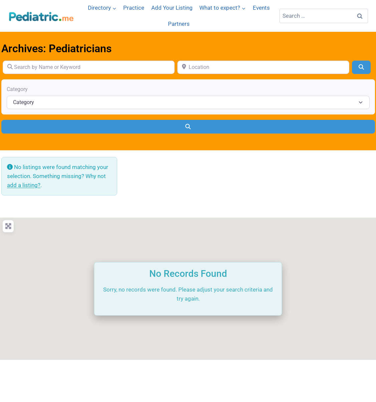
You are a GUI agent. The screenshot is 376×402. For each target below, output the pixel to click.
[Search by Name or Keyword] (89, 67)
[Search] (361, 67)
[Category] (188, 102)
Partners (179, 23)
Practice (133, 7)
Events (261, 7)
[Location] (263, 67)
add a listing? (23, 185)
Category (17, 89)
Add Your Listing (172, 7)
